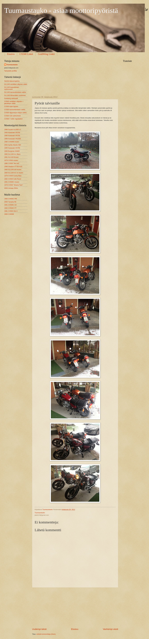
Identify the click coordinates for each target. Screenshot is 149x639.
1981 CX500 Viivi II (10, 211)
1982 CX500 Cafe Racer (12, 179)
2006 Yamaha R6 (10, 202)
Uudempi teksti (39, 629)
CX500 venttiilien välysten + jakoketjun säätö (14, 102)
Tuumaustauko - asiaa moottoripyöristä (61, 10)
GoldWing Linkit (46, 54)
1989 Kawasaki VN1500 (12, 139)
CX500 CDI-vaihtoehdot (12, 116)
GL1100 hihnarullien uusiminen (15, 95)
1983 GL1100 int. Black (12, 154)
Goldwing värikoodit (11, 98)
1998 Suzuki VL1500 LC (12, 129)
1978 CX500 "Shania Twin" (13, 185)
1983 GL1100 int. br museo (13, 173)
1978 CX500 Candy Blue (12, 176)
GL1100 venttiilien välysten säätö (15, 84)
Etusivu (11, 54)
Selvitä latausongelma (12, 81)
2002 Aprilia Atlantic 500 (12, 145)
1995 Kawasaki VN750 (12, 148)
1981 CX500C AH (10, 205)
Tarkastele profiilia (10, 71)
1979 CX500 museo (11, 160)
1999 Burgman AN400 (12, 151)
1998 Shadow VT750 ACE (13, 166)
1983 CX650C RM (10, 199)
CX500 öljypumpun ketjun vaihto (15, 113)
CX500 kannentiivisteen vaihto (14, 109)
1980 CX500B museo (11, 142)
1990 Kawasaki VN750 (12, 135)
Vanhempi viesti (110, 629)
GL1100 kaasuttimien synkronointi (11, 88)
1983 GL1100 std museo (12, 169)
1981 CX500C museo (11, 182)
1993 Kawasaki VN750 (12, 132)
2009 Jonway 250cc (11, 188)
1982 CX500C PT (10, 208)
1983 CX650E (9, 214)
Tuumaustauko (12, 65)
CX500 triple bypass (11, 106)
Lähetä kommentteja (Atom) (46, 634)
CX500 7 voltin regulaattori (13, 119)
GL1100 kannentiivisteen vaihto (15, 92)
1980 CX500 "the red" (11, 163)
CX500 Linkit (26, 54)
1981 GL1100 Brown (11, 157)
